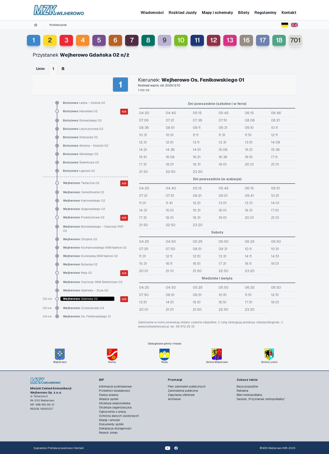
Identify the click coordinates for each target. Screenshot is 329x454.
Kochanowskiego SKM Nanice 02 (95, 247)
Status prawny (109, 395)
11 (197, 40)
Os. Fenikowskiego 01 (87, 316)
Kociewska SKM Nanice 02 (90, 256)
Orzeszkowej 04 (83, 308)
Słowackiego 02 (82, 120)
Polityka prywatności (60, 448)
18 (279, 40)
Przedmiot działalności (114, 391)
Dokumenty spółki (111, 424)
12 (213, 40)
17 (263, 40)
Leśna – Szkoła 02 (84, 103)
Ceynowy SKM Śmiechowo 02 (93, 282)
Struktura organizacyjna (115, 407)
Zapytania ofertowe (181, 395)
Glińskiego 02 (80, 154)
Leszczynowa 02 (83, 129)
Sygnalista (40, 448)
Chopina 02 (80, 239)
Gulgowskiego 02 (84, 209)
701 (295, 40)
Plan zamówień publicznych (187, 386)
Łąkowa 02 (79, 171)
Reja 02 (77, 273)
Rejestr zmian (108, 432)
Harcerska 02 (80, 111)
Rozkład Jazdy (183, 12)
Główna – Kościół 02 (85, 145)
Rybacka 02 (80, 264)
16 (246, 40)
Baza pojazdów (247, 386)
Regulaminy (266, 12)
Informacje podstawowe (115, 386)
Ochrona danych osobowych (119, 416)
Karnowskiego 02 (84, 200)
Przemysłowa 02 (83, 217)
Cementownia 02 (83, 192)
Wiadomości (152, 12)
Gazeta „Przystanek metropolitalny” (261, 399)
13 (230, 40)
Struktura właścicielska (114, 403)
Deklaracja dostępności (115, 428)
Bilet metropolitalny (249, 395)
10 (181, 40)
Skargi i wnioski (109, 420)
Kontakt (289, 12)
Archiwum (174, 399)
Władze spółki (108, 399)
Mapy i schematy (217, 12)
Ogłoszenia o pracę (112, 412)
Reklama (242, 391)
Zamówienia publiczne (183, 391)
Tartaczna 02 (81, 183)
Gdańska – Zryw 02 (85, 290)
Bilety (243, 12)
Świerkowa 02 (81, 162)
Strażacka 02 (80, 137)
